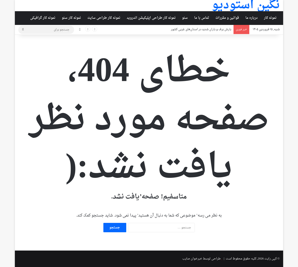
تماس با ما (201, 18)
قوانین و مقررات (227, 18)
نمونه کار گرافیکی (42, 18)
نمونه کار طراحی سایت (103, 18)
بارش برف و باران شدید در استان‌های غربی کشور (201, 29)
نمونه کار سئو (71, 18)
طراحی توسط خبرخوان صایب (201, 259)
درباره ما (251, 18)
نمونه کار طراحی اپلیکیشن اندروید (151, 18)
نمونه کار (270, 18)
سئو (185, 18)
